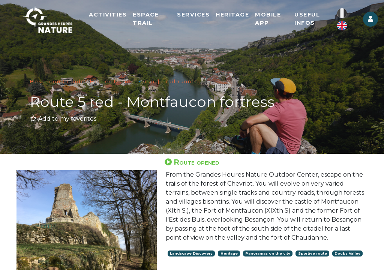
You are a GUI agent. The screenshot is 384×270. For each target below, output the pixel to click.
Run (149, 81)
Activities (108, 14)
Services (193, 14)
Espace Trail (146, 18)
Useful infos (307, 18)
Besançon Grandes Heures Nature (82, 81)
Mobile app (268, 18)
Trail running (182, 81)
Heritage (232, 14)
